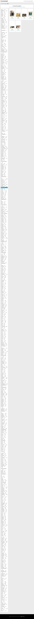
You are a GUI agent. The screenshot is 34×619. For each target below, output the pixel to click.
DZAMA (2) (3, 172)
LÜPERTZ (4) (3, 336)
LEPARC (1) (3, 323)
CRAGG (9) (3, 133)
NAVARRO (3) (3, 401)
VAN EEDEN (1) (3, 567)
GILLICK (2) (3, 214)
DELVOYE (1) (3, 152)
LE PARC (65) (3, 314)
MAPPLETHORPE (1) (4, 346)
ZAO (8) (3, 607)
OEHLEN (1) (3, 417)
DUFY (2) (3, 170)
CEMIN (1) (3, 108)
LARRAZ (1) (3, 311)
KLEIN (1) (3, 289)
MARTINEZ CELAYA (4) (3, 356)
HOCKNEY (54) (3, 247)
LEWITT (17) (3, 324)
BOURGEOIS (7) (4, 83)
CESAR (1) (3, 109)
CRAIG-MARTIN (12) (4, 135)
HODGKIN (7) (3, 248)
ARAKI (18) (3, 35)
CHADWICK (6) (3, 110)
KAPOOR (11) (3, 276)
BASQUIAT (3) (4, 61)
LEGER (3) (3, 317)
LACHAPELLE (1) (4, 304)
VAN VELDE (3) (3, 570)
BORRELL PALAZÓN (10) (3, 79)
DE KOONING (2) (4, 147)
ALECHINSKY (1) (4, 21)
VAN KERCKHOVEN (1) (4, 569)
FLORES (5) (3, 190)
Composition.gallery (4, 3)
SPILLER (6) (3, 532)
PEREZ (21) (3, 441)
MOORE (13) (3, 376)
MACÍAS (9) (3, 338)
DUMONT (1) (3, 171)
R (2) (2, 467)
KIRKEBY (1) (3, 287)
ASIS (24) (3, 43)
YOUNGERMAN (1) (4, 604)
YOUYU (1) (2, 605)
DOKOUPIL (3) (4, 164)
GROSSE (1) (3, 227)
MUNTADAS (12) (4, 393)
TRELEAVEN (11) (3, 555)
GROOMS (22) (3, 226)
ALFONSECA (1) (4, 22)
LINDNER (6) (3, 329)
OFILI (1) (2, 418)
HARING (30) (3, 235)
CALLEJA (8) (3, 99)
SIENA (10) (3, 520)
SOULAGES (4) (3, 531)
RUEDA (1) (3, 497)
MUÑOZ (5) (3, 391)
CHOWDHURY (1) (4, 120)
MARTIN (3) (3, 353)
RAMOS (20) (3, 471)
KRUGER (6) (3, 300)
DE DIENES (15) (3, 146)
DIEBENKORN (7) (4, 158)
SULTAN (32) (3, 540)
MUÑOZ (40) (3, 392)
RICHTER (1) (3, 481)
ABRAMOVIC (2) (4, 10)
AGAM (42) (3, 16)
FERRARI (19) (3, 185)
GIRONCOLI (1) (3, 216)
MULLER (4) (3, 388)
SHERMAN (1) (3, 517)
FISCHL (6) (3, 187)
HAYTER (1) (4, 238)
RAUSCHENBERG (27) (4, 474)
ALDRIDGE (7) (3, 20)
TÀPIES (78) (3, 544)
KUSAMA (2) (3, 303)
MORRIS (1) (3, 381)
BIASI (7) (3, 70)
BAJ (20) (3, 47)
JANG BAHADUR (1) (4, 264)
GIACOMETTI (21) (4, 211)
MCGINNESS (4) (3, 363)
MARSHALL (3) (4, 351)
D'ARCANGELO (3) (4, 139)
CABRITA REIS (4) (4, 96)
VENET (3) (3, 579)
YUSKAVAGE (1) (3, 606)
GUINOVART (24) (4, 229)
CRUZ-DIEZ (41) (4, 137)
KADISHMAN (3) (4, 274)
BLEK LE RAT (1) (3, 73)
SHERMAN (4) (3, 518)
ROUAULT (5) (3, 496)
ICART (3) (3, 254)
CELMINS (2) (3, 107)
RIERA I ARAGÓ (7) (3, 482)
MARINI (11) (3, 350)
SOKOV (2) (3, 528)
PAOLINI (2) (3, 431)
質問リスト (24, 616)
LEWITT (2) (3, 325)
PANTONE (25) (3, 430)
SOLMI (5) (3, 529)
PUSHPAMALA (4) (3, 465)
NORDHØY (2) (3, 415)
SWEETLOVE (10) (4, 541)
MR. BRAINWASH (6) (3, 387)
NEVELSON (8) (3, 404)
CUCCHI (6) (3, 138)
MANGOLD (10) (4, 343)
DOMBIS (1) (3, 165)
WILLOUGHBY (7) (3, 591)
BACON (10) (3, 44)
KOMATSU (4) (3, 292)
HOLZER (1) (3, 251)
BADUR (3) (3, 45)
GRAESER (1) (3, 224)
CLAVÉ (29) (3, 123)
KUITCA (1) (3, 301)
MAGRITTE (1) (3, 342)
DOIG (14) (3, 163)
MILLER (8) (3, 368)
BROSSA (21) (3, 88)
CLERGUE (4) (3, 124)
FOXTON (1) (3, 196)
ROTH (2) (3, 495)
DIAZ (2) (3, 157)
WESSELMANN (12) (4, 585)
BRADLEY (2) (3, 84)
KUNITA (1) (3, 302)
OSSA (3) (3, 425)
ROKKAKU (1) (3, 492)
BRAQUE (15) (3, 85)
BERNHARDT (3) (4, 68)
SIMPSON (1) (3, 522)
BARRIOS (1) (3, 57)
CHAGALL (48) (3, 111)
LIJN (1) (2, 328)
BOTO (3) (3, 82)
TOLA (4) (2, 552)
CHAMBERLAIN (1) (4, 112)
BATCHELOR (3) (3, 62)
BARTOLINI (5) (4, 59)
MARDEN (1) (3, 349)
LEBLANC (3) (3, 316)
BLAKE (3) (3, 71)
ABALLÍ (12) (3, 9)
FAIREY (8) (3, 183)
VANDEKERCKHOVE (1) (3, 572)
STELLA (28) (3, 533)
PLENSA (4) (3, 454)
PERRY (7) (3, 443)
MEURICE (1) (4, 366)
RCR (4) (2, 478)
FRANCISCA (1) (3, 198)
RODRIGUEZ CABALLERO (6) (3, 490)
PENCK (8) (3, 439)
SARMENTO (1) (3, 504)
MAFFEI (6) (3, 340)
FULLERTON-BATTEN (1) (4, 205)
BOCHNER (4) (3, 74)
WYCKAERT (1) (4, 597)
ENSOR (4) (3, 175)
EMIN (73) (3, 173)
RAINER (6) (3, 470)
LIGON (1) (3, 327)
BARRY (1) (3, 58)
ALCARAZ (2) (3, 19)
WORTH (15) (3, 595)
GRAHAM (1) (3, 225)
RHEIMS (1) (3, 479)
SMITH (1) (2, 527)
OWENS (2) (3, 427)
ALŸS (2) (3, 23)
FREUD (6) (3, 202)
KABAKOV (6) (3, 273)
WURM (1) (3, 596)
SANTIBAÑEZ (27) (4, 503)
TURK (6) (3, 559)
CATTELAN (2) (4, 106)
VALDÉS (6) (3, 566)
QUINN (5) (3, 466)
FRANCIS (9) (3, 197)
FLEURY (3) (3, 189)
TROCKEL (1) (4, 556)
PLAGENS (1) (3, 453)
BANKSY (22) (2, 55)
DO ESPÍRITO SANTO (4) (4, 162)
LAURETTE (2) (4, 312)
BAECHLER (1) (3, 46)
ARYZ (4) (2, 42)
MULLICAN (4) (3, 389)
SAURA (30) (3, 505)
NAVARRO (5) (3, 400)
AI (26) (2, 17)
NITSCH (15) (3, 413)
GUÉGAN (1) (3, 228)
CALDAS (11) (3, 97)
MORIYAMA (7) (3, 380)
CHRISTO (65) (4, 121)
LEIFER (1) (3, 318)
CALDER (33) (4, 98)
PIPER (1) (3, 450)
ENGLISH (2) (3, 174)
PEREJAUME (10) (3, 440)
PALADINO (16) (4, 428)
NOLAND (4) (3, 414)
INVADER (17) (3, 261)
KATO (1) (3, 278)
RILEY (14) (3, 483)
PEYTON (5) (3, 445)
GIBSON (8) (3, 212)
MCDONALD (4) (3, 362)
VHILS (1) (2, 580)
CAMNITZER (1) (3, 100)
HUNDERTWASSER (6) (3, 253)
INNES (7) (3, 260)
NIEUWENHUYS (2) (4, 412)
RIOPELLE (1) (4, 484)
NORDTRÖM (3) (4, 416)
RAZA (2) (3, 477)
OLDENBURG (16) (4, 419)
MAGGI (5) (3, 341)
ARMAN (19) (4, 38)
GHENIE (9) (3, 210)
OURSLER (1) (3, 426)
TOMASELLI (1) (3, 553)
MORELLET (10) (4, 378)
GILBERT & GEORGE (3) (4, 213)
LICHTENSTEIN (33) (4, 326)
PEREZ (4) (3, 442)
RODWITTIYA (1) (4, 491)
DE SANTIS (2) (4, 149)
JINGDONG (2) (3, 266)
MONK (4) (3, 375)
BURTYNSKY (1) (4, 94)
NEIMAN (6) (3, 403)
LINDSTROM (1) (3, 330)
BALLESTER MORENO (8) (4, 52)
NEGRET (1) (3, 402)
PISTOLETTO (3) (3, 452)
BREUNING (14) (3, 87)
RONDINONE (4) (3, 493)
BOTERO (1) (3, 81)
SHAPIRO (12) (3, 516)
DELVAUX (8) (3, 151)
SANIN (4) (3, 502)
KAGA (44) (3, 275)
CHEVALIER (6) (3, 113)
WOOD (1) (3, 593)
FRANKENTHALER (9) (4, 200)
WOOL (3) (3, 594)
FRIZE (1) (3, 203)
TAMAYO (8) (3, 543)
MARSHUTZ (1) (3, 352)
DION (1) (2, 160)
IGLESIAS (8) (3, 255)
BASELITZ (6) (3, 60)
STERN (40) (3, 534)
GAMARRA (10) (4, 209)
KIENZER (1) (3, 286)
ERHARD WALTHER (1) (4, 177)
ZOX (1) (2, 609)
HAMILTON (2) (3, 234)
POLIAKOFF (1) (3, 455)
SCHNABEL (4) (3, 508)
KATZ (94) (3, 279)
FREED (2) (3, 201)
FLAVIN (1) (3, 188)
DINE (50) (2, 159)
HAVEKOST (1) (4, 237)
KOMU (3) (3, 293)
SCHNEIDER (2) (4, 509)
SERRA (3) (3, 515)
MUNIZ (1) (2, 390)
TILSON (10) (3, 546)
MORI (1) (3, 379)
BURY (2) (2, 95)
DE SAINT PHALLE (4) (4, 148)
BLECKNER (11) (3, 72)
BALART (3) (3, 48)
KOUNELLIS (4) (3, 298)
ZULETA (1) (3, 610)
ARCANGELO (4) (3, 36)
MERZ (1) (3, 364)
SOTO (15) (4, 530)
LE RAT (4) (3, 315)
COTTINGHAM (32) (4, 132)
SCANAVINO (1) (4, 506)
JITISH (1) (3, 267)
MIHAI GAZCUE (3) (4, 367)
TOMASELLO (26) (3, 554)
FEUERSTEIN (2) (4, 186)
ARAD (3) (2, 34)
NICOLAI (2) (3, 407)
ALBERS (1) (3, 18)
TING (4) (3, 547)
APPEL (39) (3, 33)
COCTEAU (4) (3, 126)
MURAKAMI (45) (4, 394)
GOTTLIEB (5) (3, 222)
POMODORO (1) (4, 457)
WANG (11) (3, 582)
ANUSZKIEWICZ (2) (4, 31)
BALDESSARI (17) (4, 49)
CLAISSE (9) (3, 122)
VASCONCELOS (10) (3, 576)
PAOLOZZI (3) (4, 432)
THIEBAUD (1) (3, 545)
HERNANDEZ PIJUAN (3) (3, 242)
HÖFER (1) (3, 249)
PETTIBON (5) (4, 444)
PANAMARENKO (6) (3, 429)
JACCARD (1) (3, 262)
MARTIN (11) (3, 354)
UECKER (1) (3, 565)
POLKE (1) (3, 456)
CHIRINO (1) (3, 119)
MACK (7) (3, 339)
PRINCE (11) (3, 463)
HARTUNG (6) (3, 236)
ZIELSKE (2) (4, 608)
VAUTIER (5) (3, 578)
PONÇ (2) (3, 458)
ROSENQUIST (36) (4, 494)
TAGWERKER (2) (4, 542)
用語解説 (21, 616)
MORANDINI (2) (4, 377)
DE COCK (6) (3, 145)
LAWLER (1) (3, 313)
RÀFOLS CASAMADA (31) (3, 469)
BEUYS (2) (3, 69)
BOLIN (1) (2, 75)
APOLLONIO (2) (4, 32)
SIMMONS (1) (3, 521)
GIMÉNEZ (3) (3, 215)
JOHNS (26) (3, 268)
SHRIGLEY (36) (3, 519)
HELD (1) (2, 239)
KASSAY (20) (3, 277)
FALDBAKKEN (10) (4, 184)
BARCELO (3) (3, 56)
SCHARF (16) (3, 507)
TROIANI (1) (3, 557)
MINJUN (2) (3, 369)
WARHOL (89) (3, 583)
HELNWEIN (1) (4, 240)
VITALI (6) (3, 581)
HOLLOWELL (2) (3, 250)
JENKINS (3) (3, 265)
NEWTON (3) (3, 405)
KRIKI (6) (2, 299)
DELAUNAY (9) (3, 150)
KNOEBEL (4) (3, 291)
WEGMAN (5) (3, 584)
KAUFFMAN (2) (3, 280)
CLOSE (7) (3, 125)
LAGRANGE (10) (3, 305)
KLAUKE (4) (3, 288)
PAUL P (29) (2, 438)
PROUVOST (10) (4, 464)
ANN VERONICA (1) (4, 29)
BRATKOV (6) (3, 86)
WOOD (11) (3, 592)
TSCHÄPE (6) (3, 558)
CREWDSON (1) (4, 136)
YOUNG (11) (3, 603)
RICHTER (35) (3, 480)
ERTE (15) (4, 178)
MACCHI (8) (3, 337)
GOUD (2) (3, 223)
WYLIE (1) (3, 598)
